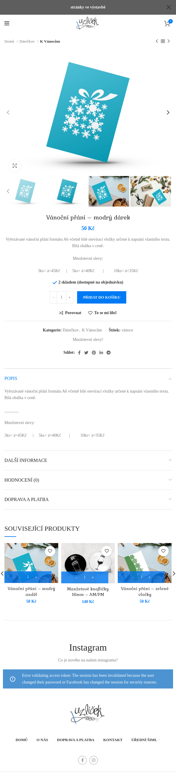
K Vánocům (50, 35)
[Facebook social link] (79, 346)
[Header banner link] (79, 7)
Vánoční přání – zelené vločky (145, 585)
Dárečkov (27, 35)
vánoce (127, 323)
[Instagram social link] (93, 754)
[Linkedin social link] (101, 346)
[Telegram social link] (108, 346)
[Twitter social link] (86, 346)
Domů (9, 35)
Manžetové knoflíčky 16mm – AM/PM (88, 585)
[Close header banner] (168, 7)
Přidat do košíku (101, 291)
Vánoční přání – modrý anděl (31, 585)
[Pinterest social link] (94, 346)
